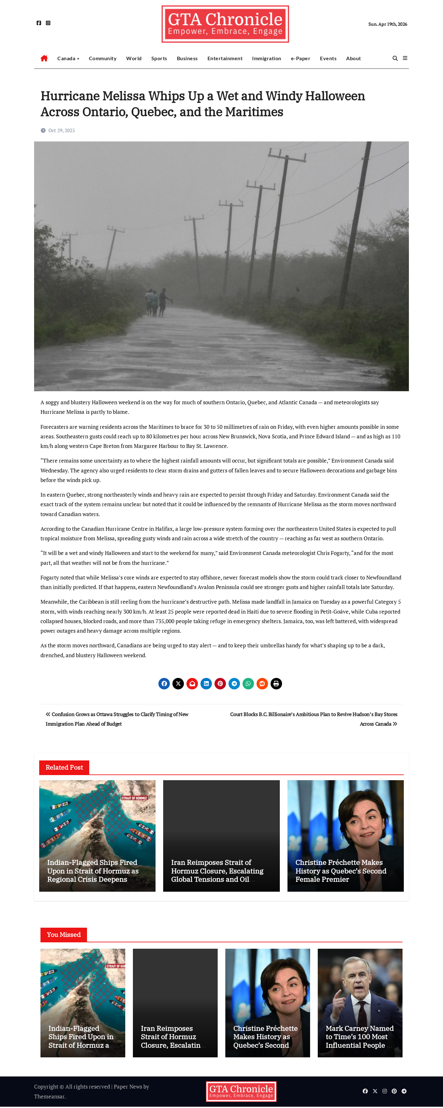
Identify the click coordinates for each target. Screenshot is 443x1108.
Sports (159, 58)
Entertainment (225, 58)
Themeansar (49, 1097)
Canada (66, 58)
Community (103, 58)
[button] (405, 58)
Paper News (128, 1087)
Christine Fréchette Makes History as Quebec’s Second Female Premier (340, 871)
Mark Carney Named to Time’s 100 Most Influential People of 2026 (360, 1042)
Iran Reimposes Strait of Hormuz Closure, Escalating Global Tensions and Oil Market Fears (217, 875)
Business (187, 58)
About (353, 58)
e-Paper (301, 58)
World (134, 58)
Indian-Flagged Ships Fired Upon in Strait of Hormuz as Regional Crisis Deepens (93, 871)
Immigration (266, 58)
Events (328, 58)
